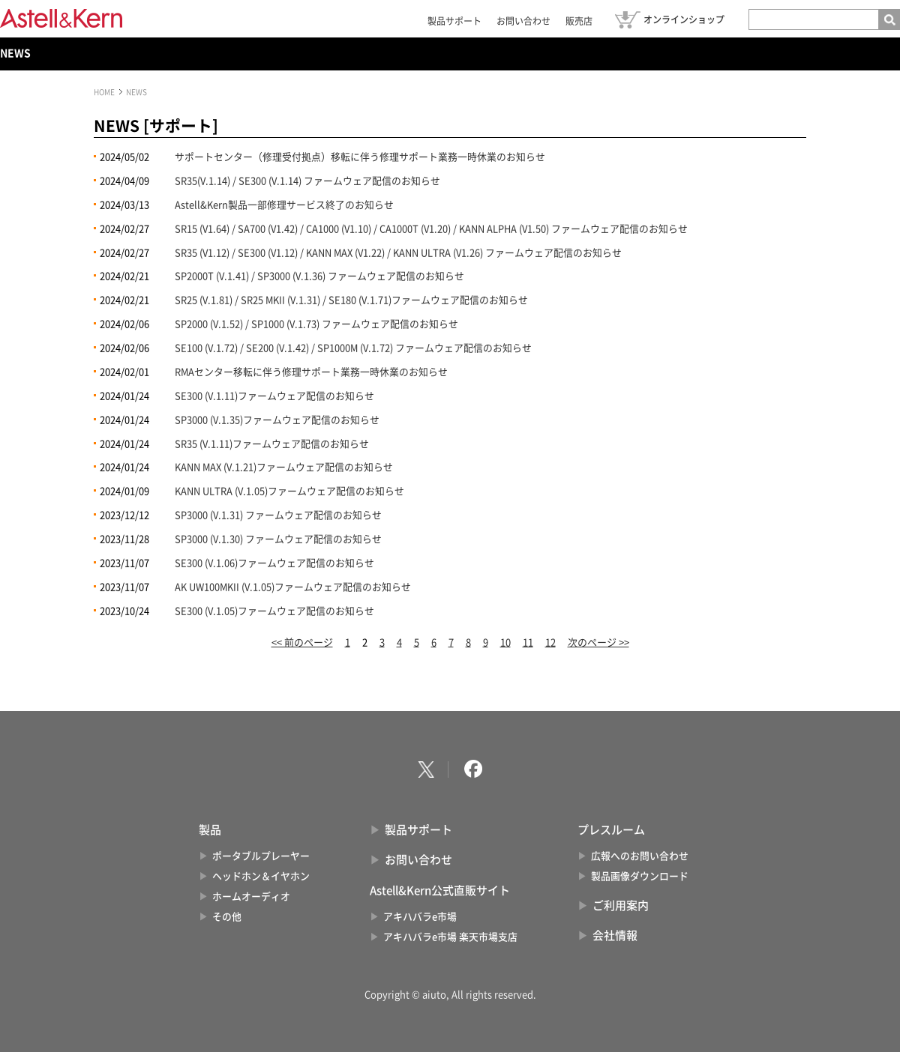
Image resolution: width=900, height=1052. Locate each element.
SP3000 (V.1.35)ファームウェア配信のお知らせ (277, 420)
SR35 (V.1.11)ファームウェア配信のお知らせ (272, 444)
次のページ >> (598, 642)
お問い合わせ (523, 20)
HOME (104, 92)
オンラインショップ (684, 19)
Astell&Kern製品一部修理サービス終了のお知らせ (284, 205)
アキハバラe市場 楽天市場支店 (450, 937)
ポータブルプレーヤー (261, 856)
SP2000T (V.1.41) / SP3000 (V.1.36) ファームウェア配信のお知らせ (319, 276)
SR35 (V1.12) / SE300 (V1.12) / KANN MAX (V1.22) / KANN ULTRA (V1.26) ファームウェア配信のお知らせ (398, 253)
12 (550, 642)
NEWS (15, 53)
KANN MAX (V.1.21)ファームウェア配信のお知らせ (284, 467)
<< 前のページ (302, 642)
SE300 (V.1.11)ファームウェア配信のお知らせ (274, 396)
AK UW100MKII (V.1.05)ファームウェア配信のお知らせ (293, 587)
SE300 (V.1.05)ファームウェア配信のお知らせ (274, 611)
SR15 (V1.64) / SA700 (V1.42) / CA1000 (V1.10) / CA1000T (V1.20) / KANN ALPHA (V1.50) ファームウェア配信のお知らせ (431, 229)
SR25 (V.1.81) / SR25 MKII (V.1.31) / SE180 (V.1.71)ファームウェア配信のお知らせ (351, 300)
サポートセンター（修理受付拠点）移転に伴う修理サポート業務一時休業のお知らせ (360, 157)
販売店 (579, 20)
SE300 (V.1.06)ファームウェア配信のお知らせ (274, 563)
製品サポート (455, 20)
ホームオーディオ (251, 896)
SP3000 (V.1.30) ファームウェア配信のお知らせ (278, 539)
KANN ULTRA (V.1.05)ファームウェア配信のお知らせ (289, 491)
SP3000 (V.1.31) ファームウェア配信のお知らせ (278, 515)
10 (505, 642)
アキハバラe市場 (420, 917)
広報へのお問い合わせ (639, 856)
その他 (227, 917)
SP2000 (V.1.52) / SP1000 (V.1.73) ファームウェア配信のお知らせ (316, 324)
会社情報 (615, 935)
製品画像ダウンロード (639, 876)
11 (528, 642)
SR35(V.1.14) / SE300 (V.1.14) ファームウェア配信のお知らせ (307, 181)
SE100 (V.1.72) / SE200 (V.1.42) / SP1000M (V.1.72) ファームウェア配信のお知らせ (353, 348)
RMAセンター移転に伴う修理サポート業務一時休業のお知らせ (311, 372)
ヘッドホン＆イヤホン (261, 876)
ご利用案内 (620, 905)
